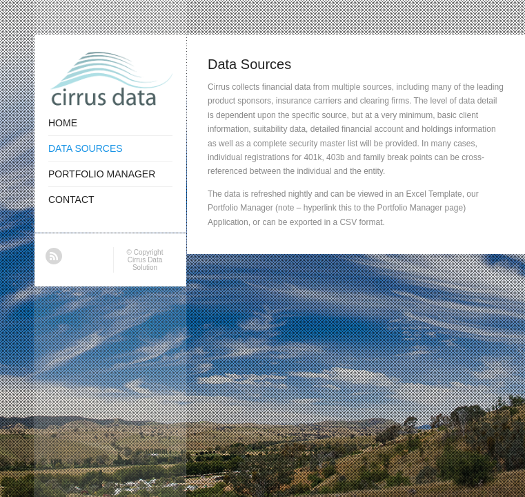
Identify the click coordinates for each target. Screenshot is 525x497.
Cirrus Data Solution (145, 263)
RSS (54, 256)
